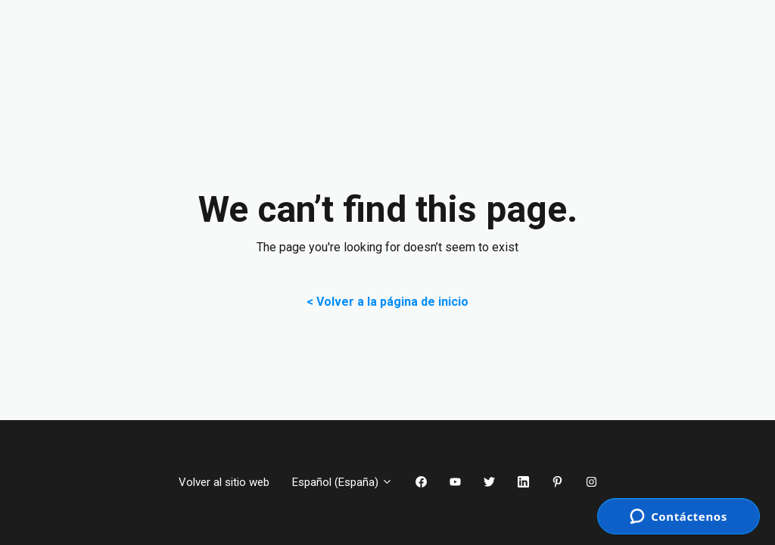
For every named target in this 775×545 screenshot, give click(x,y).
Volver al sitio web (224, 482)
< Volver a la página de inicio (387, 301)
